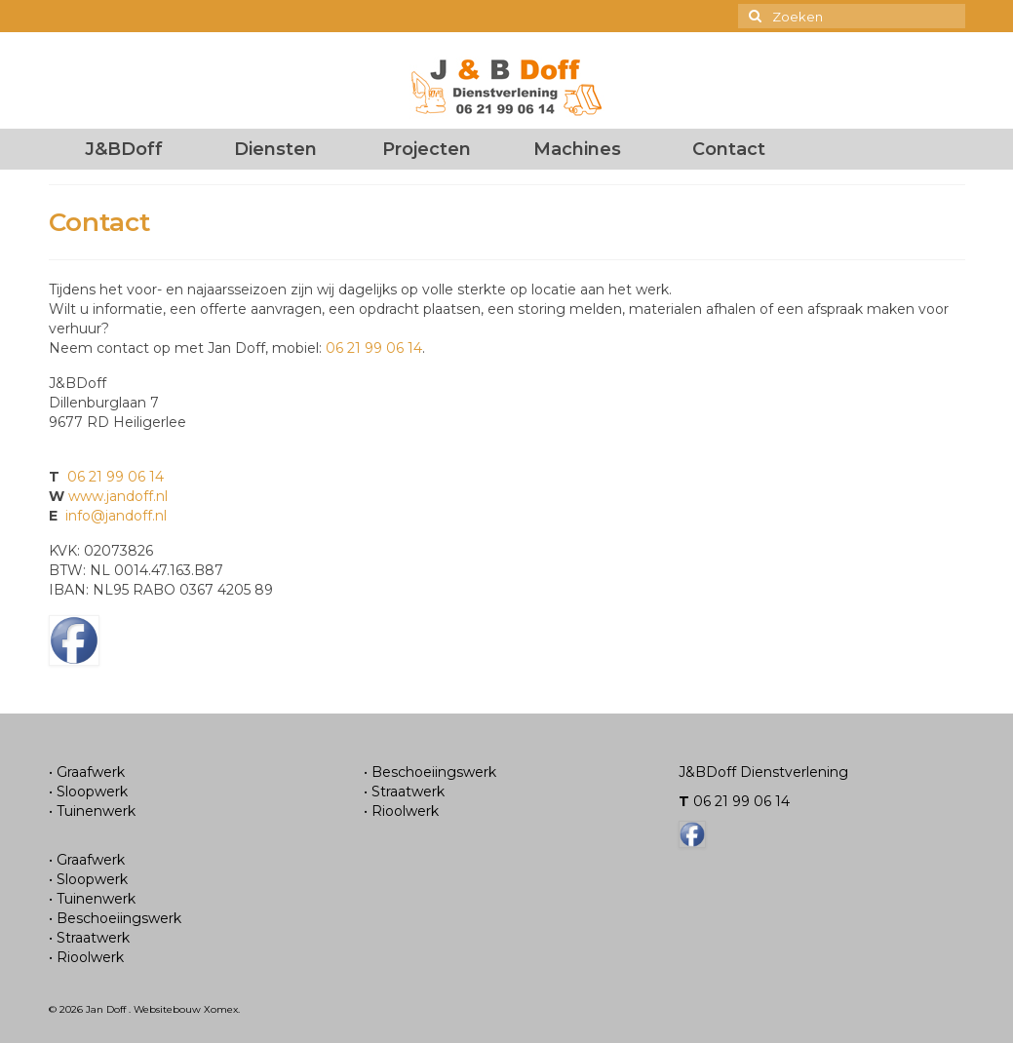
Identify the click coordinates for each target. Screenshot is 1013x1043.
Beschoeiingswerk (119, 918)
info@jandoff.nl (116, 515)
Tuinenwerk (96, 811)
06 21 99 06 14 (374, 348)
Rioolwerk (90, 957)
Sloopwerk (92, 791)
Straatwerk (93, 937)
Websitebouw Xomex (186, 1009)
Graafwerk (91, 772)
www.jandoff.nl (118, 496)
